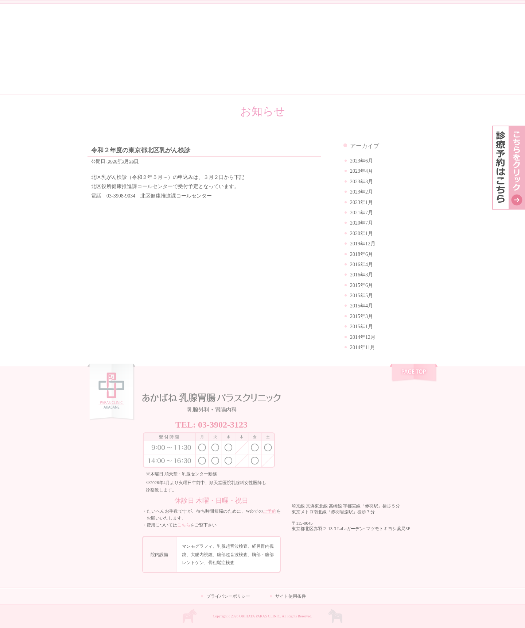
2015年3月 (361, 316)
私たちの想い (123, 77)
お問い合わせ (403, 77)
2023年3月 (361, 181)
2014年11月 (362, 347)
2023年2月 (361, 192)
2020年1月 (361, 233)
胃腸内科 (430, 29)
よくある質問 (333, 77)
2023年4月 (361, 171)
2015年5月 (361, 295)
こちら (183, 525)
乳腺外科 (395, 29)
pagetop (414, 373)
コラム (100, 24)
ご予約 (269, 511)
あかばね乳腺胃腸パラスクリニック (262, 30)
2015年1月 (361, 326)
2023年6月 (361, 161)
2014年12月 (363, 337)
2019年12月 (363, 243)
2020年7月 (361, 223)
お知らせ (131, 24)
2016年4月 (361, 264)
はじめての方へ (263, 77)
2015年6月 (361, 285)
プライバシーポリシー (228, 596)
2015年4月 (361, 306)
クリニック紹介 (193, 77)
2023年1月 (361, 202)
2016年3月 (361, 274)
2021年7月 (361, 212)
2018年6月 (361, 254)
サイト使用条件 (290, 596)
